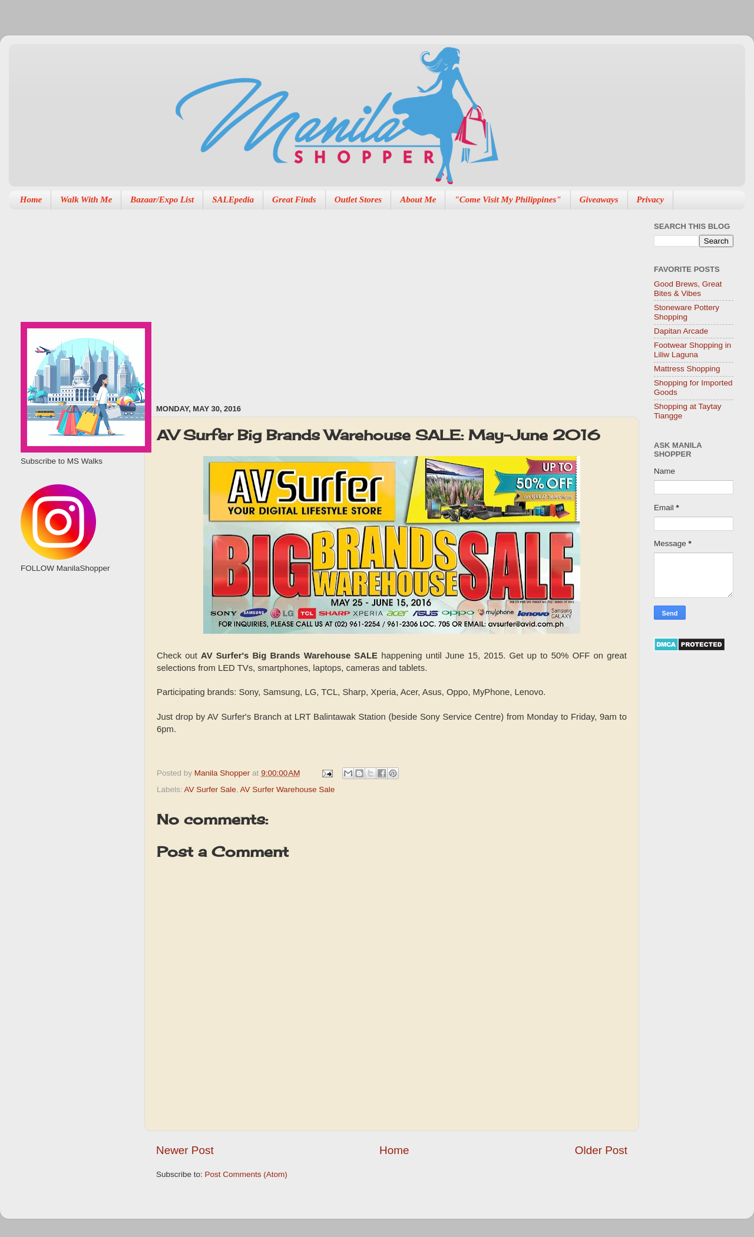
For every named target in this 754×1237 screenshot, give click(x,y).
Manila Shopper (223, 773)
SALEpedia (233, 199)
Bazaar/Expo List (162, 199)
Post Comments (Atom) (246, 1174)
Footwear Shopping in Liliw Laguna (692, 350)
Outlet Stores (358, 199)
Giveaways (599, 199)
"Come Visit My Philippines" (507, 199)
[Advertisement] (265, 300)
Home (31, 199)
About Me (418, 199)
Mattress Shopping (687, 368)
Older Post (601, 1150)
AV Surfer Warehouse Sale (287, 789)
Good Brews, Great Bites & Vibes (688, 289)
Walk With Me (86, 199)
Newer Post (185, 1150)
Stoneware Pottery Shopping (686, 312)
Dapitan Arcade (681, 331)
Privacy (650, 199)
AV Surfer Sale (210, 789)
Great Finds (294, 199)
